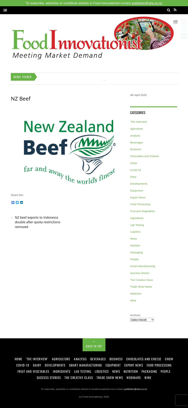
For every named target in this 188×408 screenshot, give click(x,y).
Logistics (135, 231)
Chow (133, 163)
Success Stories (139, 272)
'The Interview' (138, 121)
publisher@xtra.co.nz (147, 3)
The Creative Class (141, 279)
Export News (137, 197)
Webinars (135, 293)
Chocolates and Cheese (144, 156)
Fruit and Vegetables (142, 211)
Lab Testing (137, 224)
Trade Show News (141, 286)
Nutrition (135, 245)
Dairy (133, 176)
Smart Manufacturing (142, 266)
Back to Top (94, 346)
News (133, 238)
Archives (135, 315)
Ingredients (136, 218)
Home (18, 359)
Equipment (136, 190)
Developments (138, 183)
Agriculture (136, 128)
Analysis (135, 135)
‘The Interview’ (37, 359)
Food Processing (140, 204)
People (134, 259)
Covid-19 (135, 169)
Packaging (136, 252)
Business (135, 149)
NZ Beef (20, 98)
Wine (133, 300)
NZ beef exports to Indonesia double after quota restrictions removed (35, 222)
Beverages (136, 142)
